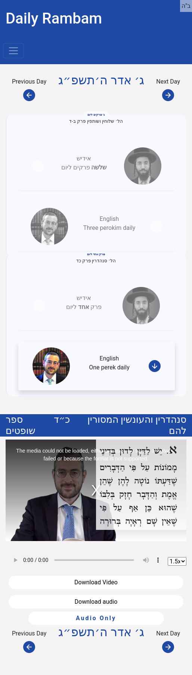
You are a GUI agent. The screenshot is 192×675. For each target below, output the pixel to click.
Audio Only (96, 618)
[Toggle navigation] (13, 50)
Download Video (96, 582)
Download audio (96, 601)
